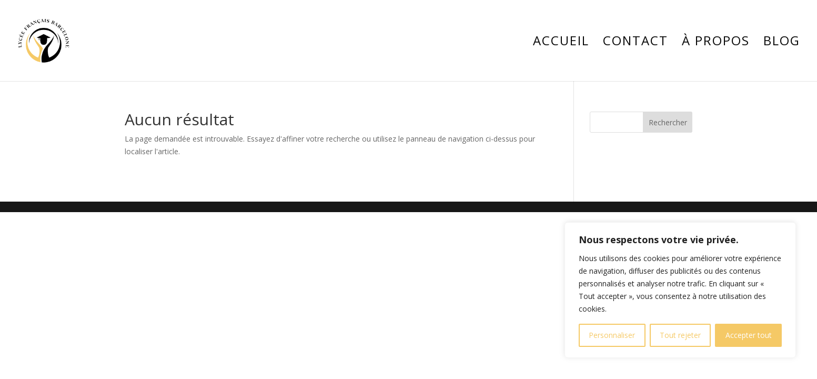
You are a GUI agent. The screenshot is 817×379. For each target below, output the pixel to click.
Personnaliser (612, 335)
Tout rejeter (680, 335)
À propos (716, 43)
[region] (680, 290)
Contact (635, 43)
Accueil (561, 43)
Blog (781, 43)
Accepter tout (748, 335)
